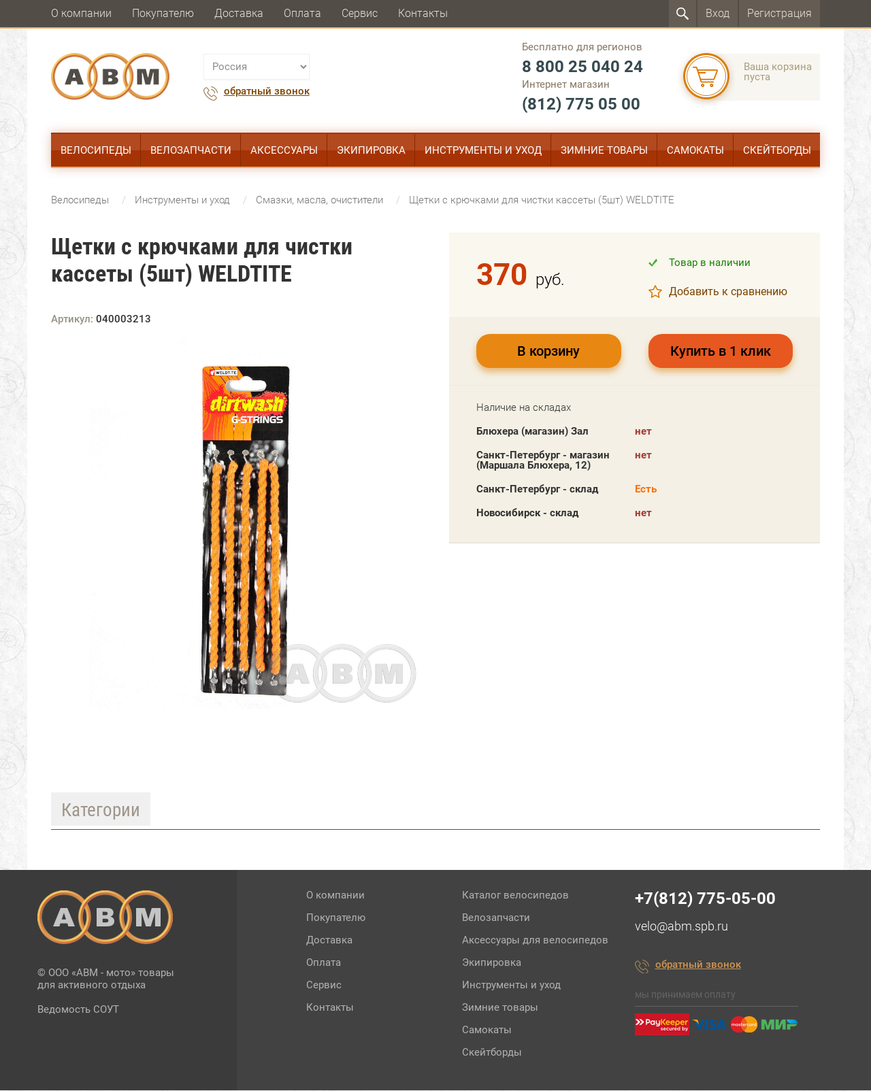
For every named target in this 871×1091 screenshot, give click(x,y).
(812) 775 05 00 (581, 104)
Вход (717, 13)
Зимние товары (604, 150)
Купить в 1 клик (720, 351)
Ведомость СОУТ (78, 1010)
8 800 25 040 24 (582, 66)
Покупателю (163, 13)
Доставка (238, 13)
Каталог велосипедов (515, 896)
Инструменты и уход (483, 150)
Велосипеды (96, 150)
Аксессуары (284, 150)
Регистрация (779, 13)
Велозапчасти (190, 150)
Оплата (302, 13)
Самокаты (695, 150)
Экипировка (371, 150)
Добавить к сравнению (728, 292)
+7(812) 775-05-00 (705, 899)
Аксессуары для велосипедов (535, 941)
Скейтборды (777, 150)
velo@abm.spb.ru (681, 927)
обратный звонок (267, 91)
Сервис (360, 13)
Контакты (423, 13)
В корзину (548, 351)
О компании (81, 13)
